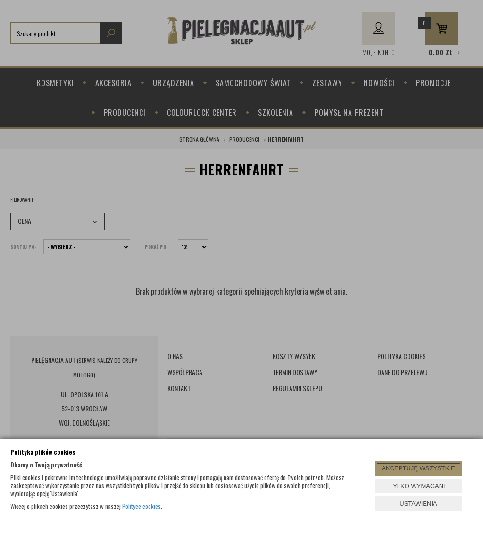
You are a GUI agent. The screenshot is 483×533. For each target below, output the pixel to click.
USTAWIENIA (418, 503)
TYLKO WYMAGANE (418, 486)
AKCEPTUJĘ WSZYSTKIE (418, 468)
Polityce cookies (141, 506)
